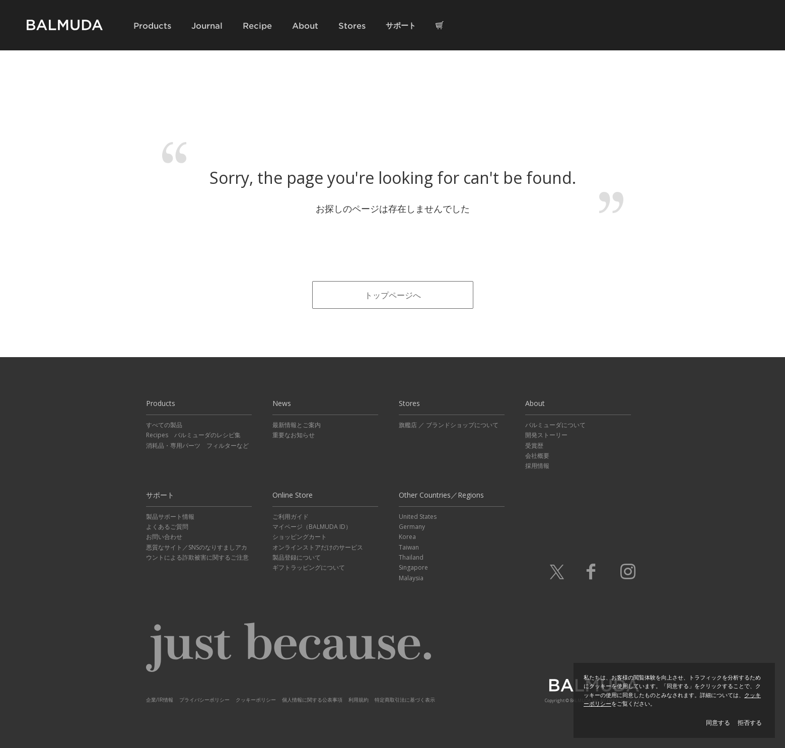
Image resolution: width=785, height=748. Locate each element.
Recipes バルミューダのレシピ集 (193, 435)
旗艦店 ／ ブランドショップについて (448, 425)
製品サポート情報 (170, 516)
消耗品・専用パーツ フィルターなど (197, 445)
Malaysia (411, 578)
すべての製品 (164, 425)
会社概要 (537, 455)
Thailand (411, 557)
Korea (407, 536)
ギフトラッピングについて (308, 567)
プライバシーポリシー (204, 699)
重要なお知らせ (293, 435)
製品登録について (296, 557)
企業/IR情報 (159, 699)
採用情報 (537, 465)
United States (418, 516)
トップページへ (393, 295)
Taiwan (409, 547)
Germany (412, 526)
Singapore (413, 567)
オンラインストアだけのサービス (317, 547)
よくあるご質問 (167, 526)
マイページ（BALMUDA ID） (311, 526)
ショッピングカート (299, 536)
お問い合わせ (164, 536)
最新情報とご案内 (296, 425)
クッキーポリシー (256, 699)
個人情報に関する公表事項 (312, 699)
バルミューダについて (555, 425)
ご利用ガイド (290, 516)
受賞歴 (534, 445)
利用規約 (358, 699)
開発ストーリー (546, 435)
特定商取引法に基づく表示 (405, 699)
